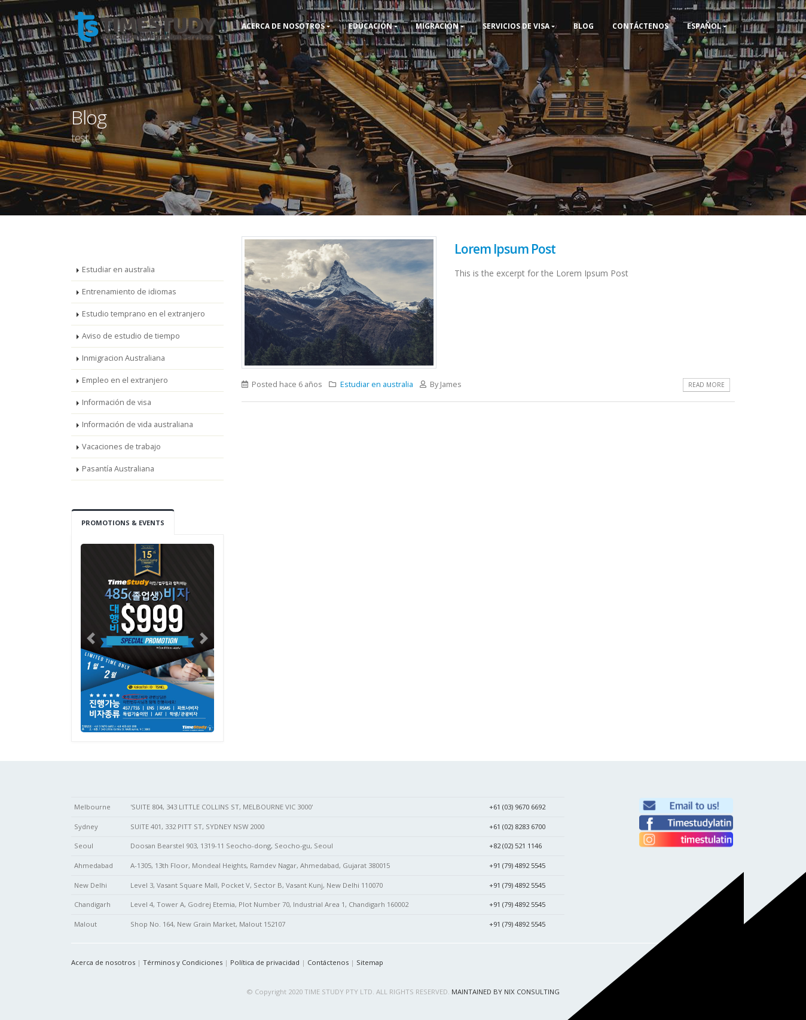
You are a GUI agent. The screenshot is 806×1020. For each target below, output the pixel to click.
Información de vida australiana (137, 424)
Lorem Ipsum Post (504, 248)
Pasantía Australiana (118, 469)
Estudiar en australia (118, 269)
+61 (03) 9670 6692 (517, 806)
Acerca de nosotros (103, 962)
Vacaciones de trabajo (121, 447)
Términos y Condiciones (182, 962)
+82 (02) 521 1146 (515, 845)
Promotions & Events (122, 522)
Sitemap (369, 962)
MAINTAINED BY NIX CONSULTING (505, 991)
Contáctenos (328, 962)
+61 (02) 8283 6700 (517, 826)
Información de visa (116, 402)
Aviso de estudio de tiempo (131, 336)
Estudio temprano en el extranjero (143, 314)
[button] (90, 638)
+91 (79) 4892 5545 (517, 865)
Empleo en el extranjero (125, 380)
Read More (706, 384)
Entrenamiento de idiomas (129, 292)
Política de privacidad (265, 962)
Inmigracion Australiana (123, 358)
